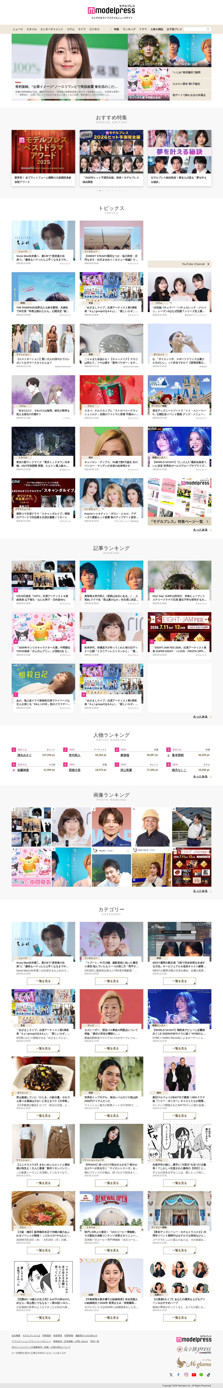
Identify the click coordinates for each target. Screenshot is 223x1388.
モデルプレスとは (31, 1335)
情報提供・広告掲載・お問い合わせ (70, 1341)
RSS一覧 (94, 1341)
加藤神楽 (23, 770)
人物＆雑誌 (156, 29)
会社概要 (16, 1335)
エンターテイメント (51, 29)
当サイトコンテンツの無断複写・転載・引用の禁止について (41, 1347)
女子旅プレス (174, 29)
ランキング (129, 29)
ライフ (82, 29)
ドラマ (143, 29)
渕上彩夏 (126, 770)
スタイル (32, 29)
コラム (70, 29)
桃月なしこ (179, 770)
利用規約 (46, 1335)
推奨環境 (57, 1335)
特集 (116, 29)
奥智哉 (124, 755)
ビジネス (94, 29)
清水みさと (24, 755)
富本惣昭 (178, 755)
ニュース (18, 29)
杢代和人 (74, 755)
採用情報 (68, 1335)
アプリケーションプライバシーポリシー (31, 1341)
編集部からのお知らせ (86, 1335)
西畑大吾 (74, 770)
